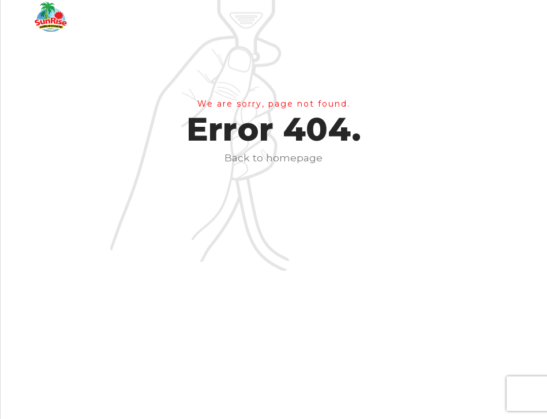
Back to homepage (273, 158)
